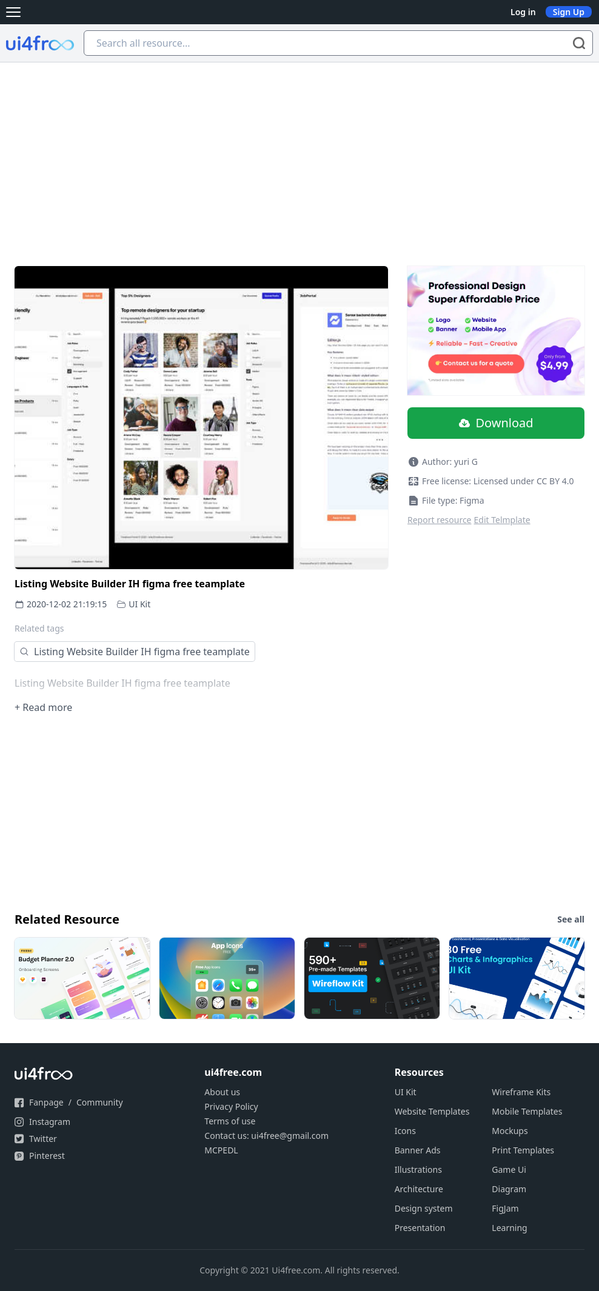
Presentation (420, 1227)
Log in (523, 12)
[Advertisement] (299, 153)
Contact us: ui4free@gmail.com (266, 1135)
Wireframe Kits (521, 1092)
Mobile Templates (527, 1111)
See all (570, 919)
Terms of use (229, 1121)
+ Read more (43, 707)
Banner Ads (418, 1150)
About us (222, 1092)
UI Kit (139, 604)
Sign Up (568, 12)
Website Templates (432, 1111)
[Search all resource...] (338, 43)
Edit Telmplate (502, 519)
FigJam (505, 1208)
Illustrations (418, 1169)
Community (99, 1102)
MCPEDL (221, 1150)
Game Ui (509, 1169)
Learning (509, 1227)
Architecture (419, 1189)
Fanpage (46, 1102)
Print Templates (523, 1150)
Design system (424, 1208)
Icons (405, 1130)
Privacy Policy (231, 1106)
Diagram (509, 1189)
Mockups (509, 1130)
